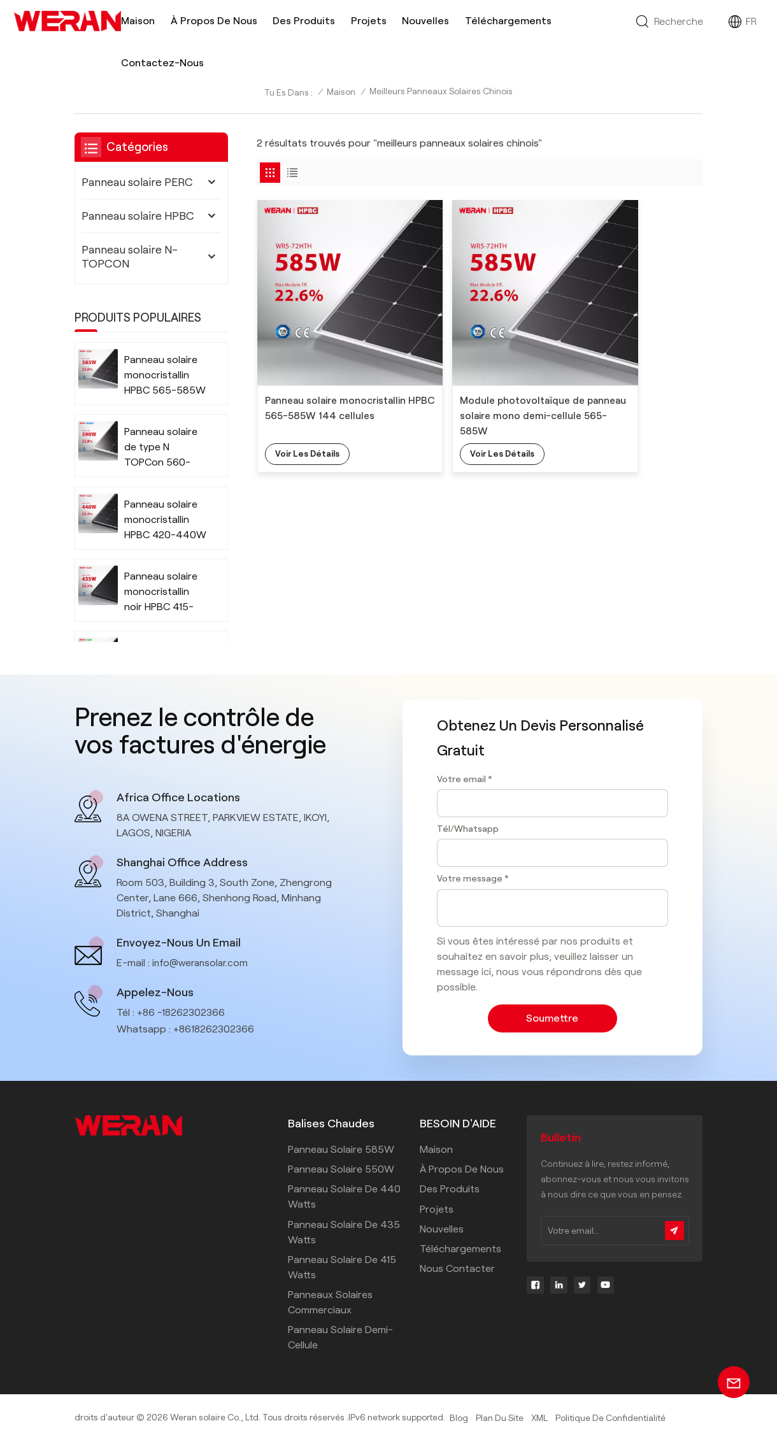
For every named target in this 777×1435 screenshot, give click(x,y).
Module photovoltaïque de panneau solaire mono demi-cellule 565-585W (477, 372)
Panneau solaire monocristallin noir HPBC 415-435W (160, 593)
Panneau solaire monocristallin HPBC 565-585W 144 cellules (326, 372)
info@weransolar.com (202, 961)
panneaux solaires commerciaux (330, 1300)
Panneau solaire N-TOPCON (130, 256)
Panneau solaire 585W (341, 1147)
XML (539, 1416)
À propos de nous (214, 20)
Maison (138, 20)
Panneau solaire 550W (341, 1167)
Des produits (304, 20)
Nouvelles (425, 20)
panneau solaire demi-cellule (340, 1335)
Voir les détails (308, 411)
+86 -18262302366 (182, 1011)
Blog (459, 1416)
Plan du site (499, 1416)
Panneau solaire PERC (137, 182)
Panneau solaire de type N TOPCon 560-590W (160, 448)
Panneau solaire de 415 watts (342, 1265)
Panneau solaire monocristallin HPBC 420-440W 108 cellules (165, 521)
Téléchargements (508, 20)
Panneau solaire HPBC (138, 216)
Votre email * (464, 779)
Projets (369, 20)
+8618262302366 (215, 1027)
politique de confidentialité (610, 1416)
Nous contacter (457, 1266)
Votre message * (473, 878)
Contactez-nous (162, 62)
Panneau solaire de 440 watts (344, 1195)
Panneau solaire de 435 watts (344, 1230)
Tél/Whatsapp (468, 829)
